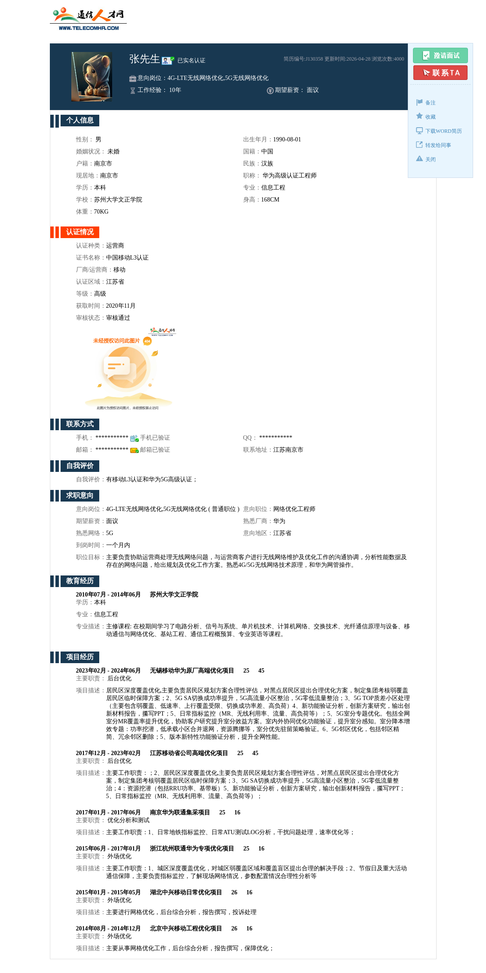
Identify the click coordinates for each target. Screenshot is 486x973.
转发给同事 (433, 144)
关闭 (426, 158)
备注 (426, 102)
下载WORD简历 (439, 130)
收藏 (426, 116)
